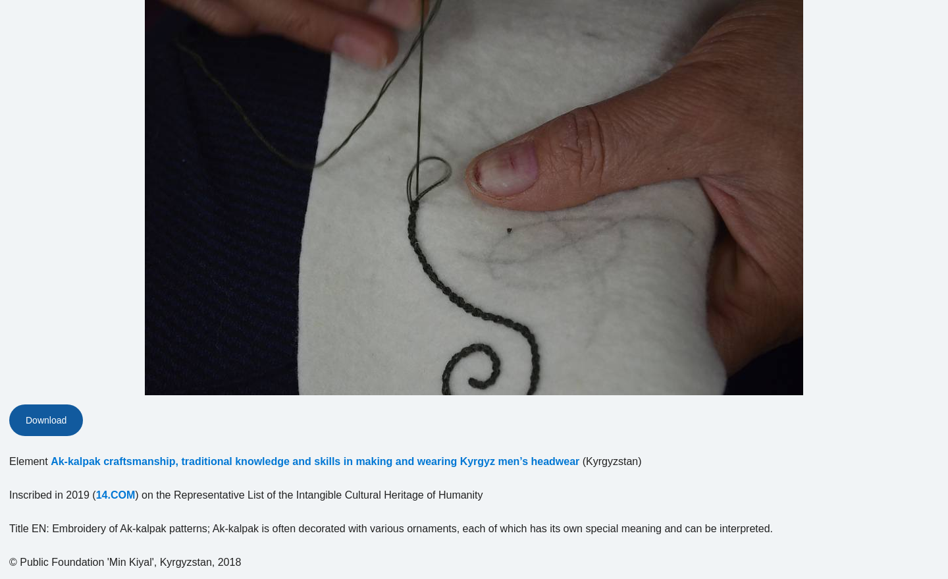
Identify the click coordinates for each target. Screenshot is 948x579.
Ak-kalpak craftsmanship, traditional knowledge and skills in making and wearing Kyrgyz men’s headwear (315, 461)
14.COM (116, 495)
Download (46, 420)
